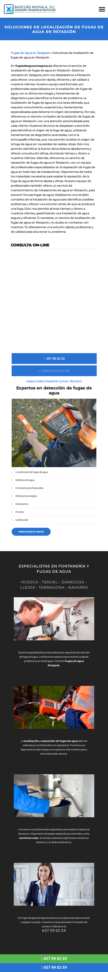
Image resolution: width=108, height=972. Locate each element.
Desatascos (22, 504)
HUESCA (29, 582)
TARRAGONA (52, 587)
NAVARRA (78, 587)
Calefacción (22, 520)
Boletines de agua (25, 480)
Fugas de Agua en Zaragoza (30, 53)
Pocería (20, 512)
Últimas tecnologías (26, 496)
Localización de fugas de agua (32, 472)
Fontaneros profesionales (29, 488)
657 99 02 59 (54, 358)
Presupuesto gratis (31, 531)
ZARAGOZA (73, 582)
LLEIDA (27, 587)
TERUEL (50, 582)
